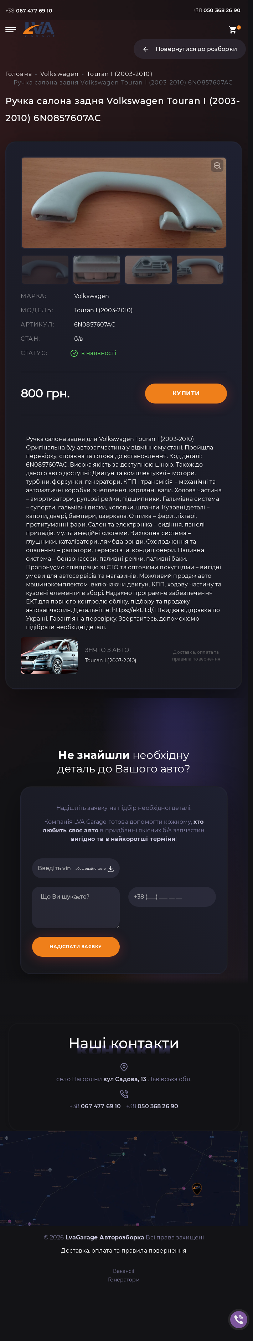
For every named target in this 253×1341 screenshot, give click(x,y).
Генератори (124, 1327)
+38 (31, 10)
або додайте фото (95, 916)
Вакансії (123, 1318)
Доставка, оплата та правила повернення (196, 703)
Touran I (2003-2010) (114, 707)
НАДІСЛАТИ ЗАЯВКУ (75, 993)
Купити (186, 440)
